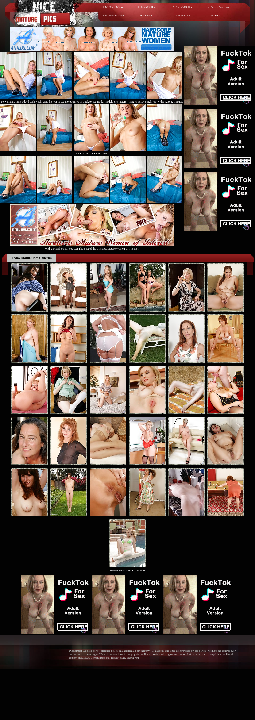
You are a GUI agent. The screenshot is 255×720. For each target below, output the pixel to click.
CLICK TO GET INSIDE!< (92, 153)
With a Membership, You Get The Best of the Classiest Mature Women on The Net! (92, 246)
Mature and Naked (114, 15)
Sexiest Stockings (220, 7)
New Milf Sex (183, 15)
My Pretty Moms (114, 7)
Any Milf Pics (147, 7)
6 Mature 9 (146, 15)
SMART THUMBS (135, 570)
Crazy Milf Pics (184, 7)
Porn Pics (216, 15)
